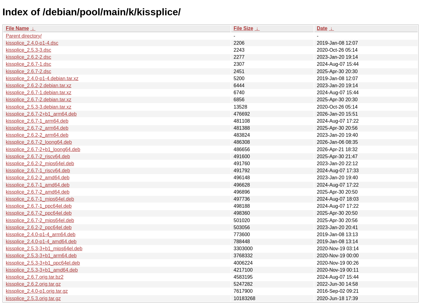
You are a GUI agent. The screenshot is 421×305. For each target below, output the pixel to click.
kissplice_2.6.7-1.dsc (28, 64)
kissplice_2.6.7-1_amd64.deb (37, 185)
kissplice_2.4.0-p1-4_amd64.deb (41, 241)
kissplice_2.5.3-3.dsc (28, 50)
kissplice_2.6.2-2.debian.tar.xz (38, 85)
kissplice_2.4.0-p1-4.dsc (32, 43)
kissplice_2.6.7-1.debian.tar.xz (38, 92)
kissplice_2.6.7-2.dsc (28, 71)
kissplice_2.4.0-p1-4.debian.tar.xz (42, 78)
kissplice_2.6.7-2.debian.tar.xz (38, 99)
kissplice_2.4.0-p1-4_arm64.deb (41, 234)
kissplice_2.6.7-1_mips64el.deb (40, 199)
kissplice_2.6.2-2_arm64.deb (37, 135)
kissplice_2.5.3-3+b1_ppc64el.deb (43, 263)
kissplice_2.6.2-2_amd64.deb (37, 177)
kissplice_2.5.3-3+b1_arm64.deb (41, 255)
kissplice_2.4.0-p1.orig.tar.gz (37, 291)
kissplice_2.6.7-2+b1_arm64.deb (41, 114)
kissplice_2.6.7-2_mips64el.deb (40, 220)
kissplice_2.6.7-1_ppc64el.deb (39, 206)
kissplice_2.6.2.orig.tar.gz (33, 284)
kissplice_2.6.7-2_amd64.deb (37, 192)
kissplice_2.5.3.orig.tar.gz (33, 298)
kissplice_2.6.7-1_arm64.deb (37, 121)
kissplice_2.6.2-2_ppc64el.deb (39, 227)
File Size (243, 28)
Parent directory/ (24, 36)
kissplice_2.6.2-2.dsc (28, 57)
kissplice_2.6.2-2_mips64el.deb (40, 163)
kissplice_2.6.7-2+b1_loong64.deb (43, 149)
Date (322, 28)
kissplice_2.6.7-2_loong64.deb (39, 142)
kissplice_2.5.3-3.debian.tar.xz (38, 107)
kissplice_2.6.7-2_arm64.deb (37, 128)
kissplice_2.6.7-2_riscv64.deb (38, 156)
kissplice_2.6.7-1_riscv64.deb (38, 170)
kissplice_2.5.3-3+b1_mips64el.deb (44, 248)
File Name (17, 28)
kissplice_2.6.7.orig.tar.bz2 (35, 277)
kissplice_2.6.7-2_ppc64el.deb (39, 213)
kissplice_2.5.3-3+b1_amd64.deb (42, 270)
